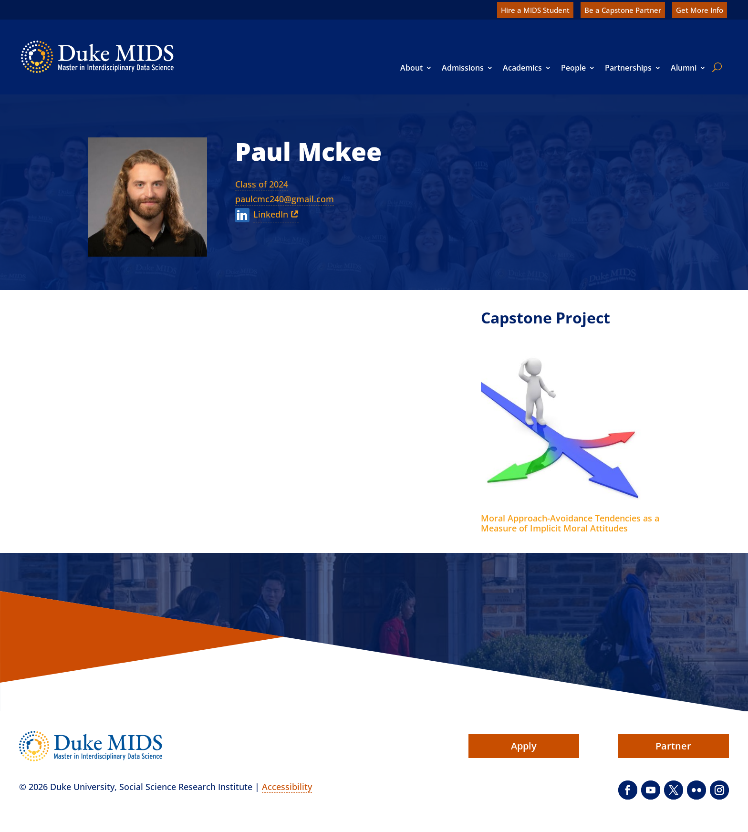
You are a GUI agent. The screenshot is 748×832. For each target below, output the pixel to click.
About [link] (411, 67)
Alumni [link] (683, 67)
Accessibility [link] (287, 786)
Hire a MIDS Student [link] (535, 10)
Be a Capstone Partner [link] (622, 10)
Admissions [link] (463, 67)
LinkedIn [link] (270, 214)
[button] (627, 790)
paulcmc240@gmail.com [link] (284, 199)
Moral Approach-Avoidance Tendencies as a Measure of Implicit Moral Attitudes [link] (570, 523)
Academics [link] (522, 67)
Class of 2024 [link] (261, 184)
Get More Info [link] (699, 10)
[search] (715, 67)
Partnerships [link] (628, 67)
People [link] (573, 67)
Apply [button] (524, 745)
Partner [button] (673, 745)
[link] (97, 57)
